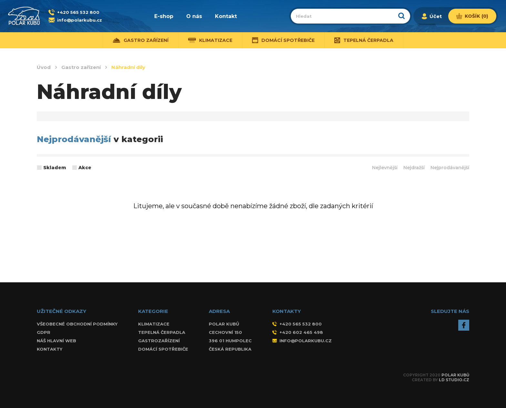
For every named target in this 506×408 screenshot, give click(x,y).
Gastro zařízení (140, 40)
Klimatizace (210, 40)
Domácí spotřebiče (283, 40)
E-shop (163, 16)
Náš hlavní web (56, 340)
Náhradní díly (128, 67)
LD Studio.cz (454, 379)
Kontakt (226, 16)
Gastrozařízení (159, 340)
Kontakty (49, 349)
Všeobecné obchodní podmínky (77, 323)
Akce (84, 167)
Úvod (44, 67)
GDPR (43, 332)
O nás (194, 16)
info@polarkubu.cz (79, 20)
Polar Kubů (455, 375)
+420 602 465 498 (297, 332)
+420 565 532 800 (78, 12)
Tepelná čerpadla (363, 40)
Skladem (54, 167)
